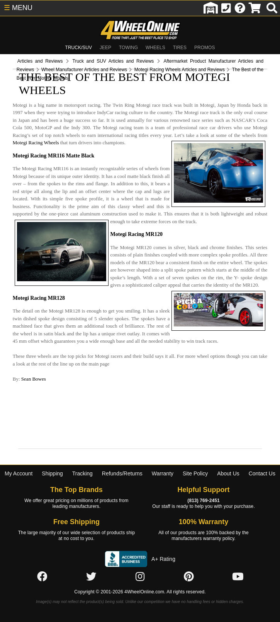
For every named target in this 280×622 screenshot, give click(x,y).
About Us (228, 453)
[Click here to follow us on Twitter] (91, 556)
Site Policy (195, 453)
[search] (271, 8)
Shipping (52, 453)
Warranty (162, 453)
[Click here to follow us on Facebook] (42, 556)
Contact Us (262, 453)
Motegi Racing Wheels (148, 122)
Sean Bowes (20, 358)
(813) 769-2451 (203, 480)
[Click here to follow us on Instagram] (140, 556)
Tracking (82, 453)
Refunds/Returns (122, 453)
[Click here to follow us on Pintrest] (189, 556)
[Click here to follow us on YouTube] (238, 556)
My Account (18, 453)
